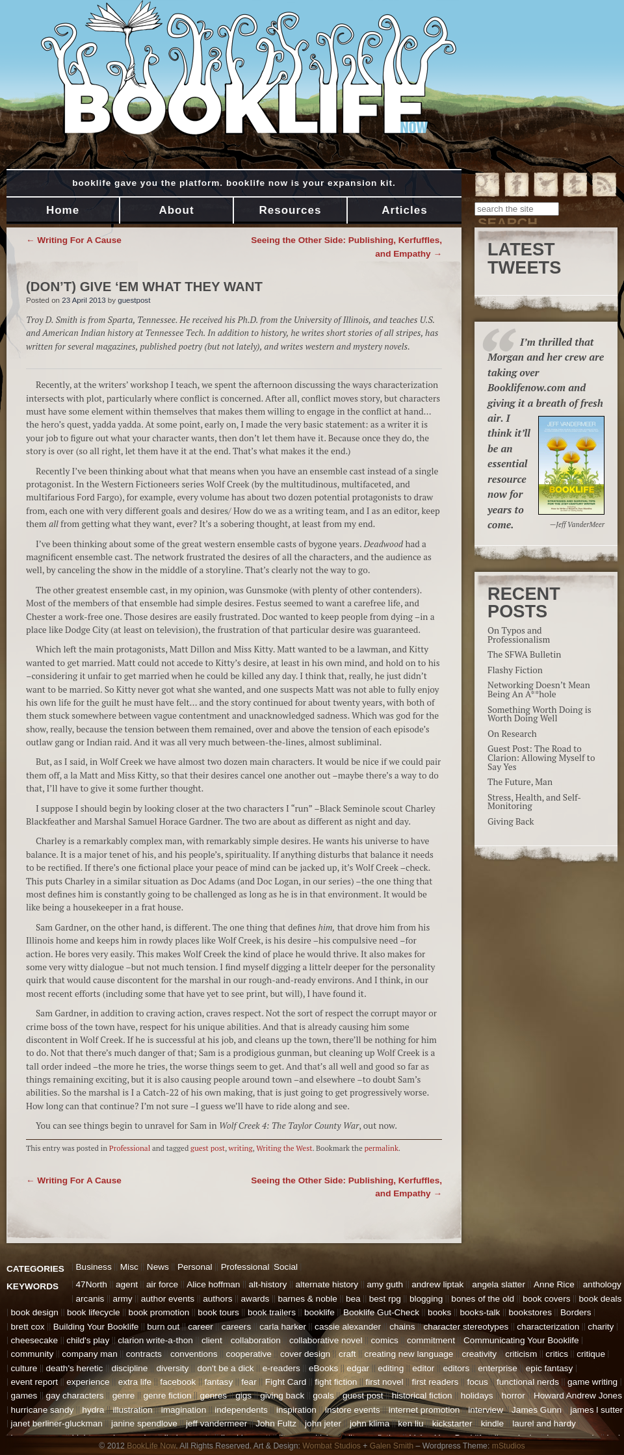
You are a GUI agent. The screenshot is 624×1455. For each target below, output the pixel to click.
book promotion (159, 1312)
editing (391, 1368)
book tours (218, 1312)
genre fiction (167, 1395)
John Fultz (275, 1423)
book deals (600, 1299)
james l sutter (596, 1410)
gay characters (74, 1395)
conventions (194, 1354)
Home (62, 210)
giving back (282, 1395)
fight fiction (336, 1382)
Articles (404, 210)
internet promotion (424, 1410)
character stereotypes (466, 1327)
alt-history (267, 1284)
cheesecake (34, 1340)
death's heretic (74, 1368)
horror (513, 1395)
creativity (479, 1354)
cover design (305, 1354)
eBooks (323, 1368)
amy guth (385, 1284)
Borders (576, 1312)
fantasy (218, 1382)
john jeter (323, 1423)
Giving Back (511, 821)
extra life (134, 1382)
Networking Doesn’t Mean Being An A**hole (539, 689)
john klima (369, 1423)
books (439, 1312)
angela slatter (498, 1284)
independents (241, 1410)
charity (601, 1327)
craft (347, 1354)
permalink (381, 1148)
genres (214, 1395)
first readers (435, 1382)
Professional (129, 1148)
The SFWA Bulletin (524, 654)
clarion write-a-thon (155, 1340)
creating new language (409, 1354)
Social (286, 1267)
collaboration (256, 1340)
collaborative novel (326, 1340)
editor (423, 1368)
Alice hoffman (213, 1284)
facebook (178, 1382)
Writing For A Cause (74, 240)
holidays (477, 1395)
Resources (290, 210)
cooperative (249, 1354)
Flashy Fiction (515, 670)
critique (591, 1354)
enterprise (497, 1368)
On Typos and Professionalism (519, 634)
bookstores (530, 1312)
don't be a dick (225, 1368)
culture (24, 1368)
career (200, 1327)
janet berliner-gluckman (57, 1423)
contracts (144, 1354)
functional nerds (528, 1382)
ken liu (410, 1423)
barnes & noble (307, 1299)
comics (384, 1340)
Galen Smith (391, 1445)
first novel (384, 1382)
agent (127, 1284)
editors (456, 1368)
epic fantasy (549, 1368)
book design (34, 1312)
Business (94, 1267)
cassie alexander (348, 1327)
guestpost (134, 300)
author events (167, 1299)
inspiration (296, 1410)
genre (123, 1395)
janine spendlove (144, 1423)
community (32, 1354)
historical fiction (422, 1395)
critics (556, 1354)
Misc (129, 1267)
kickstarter (452, 1423)
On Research (512, 734)
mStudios (508, 1445)
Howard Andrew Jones (578, 1395)
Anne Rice (554, 1284)
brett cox (28, 1327)
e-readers (281, 1368)
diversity (172, 1368)
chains (402, 1327)
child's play (87, 1340)
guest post (207, 1148)
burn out (163, 1327)
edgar (357, 1368)
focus (477, 1382)
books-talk (480, 1312)
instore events (352, 1410)
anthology (602, 1284)
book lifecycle (93, 1312)
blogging (426, 1299)
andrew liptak (437, 1284)
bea (353, 1299)
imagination (184, 1410)
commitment (431, 1340)
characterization (548, 1327)
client (212, 1340)
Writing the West (284, 1148)
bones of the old (482, 1299)
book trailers (272, 1312)
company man (89, 1354)
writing (241, 1148)
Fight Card (285, 1382)
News (158, 1267)
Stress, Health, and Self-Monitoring (534, 802)
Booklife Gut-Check (381, 1312)
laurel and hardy (544, 1423)
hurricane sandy (42, 1410)
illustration (132, 1410)
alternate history (326, 1284)
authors (217, 1299)
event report (34, 1382)
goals (323, 1395)
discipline (129, 1368)
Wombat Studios (331, 1445)
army (122, 1299)
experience (88, 1382)
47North (91, 1284)
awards (255, 1299)
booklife (319, 1312)
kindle (492, 1423)
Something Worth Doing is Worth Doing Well (540, 714)
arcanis (90, 1299)
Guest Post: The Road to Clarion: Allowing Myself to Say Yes (541, 757)
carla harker (282, 1327)
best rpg (385, 1299)
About (176, 210)
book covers (546, 1299)
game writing (592, 1382)
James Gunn (537, 1410)
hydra (93, 1410)
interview (485, 1410)
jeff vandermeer (216, 1423)
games (24, 1395)
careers (236, 1327)
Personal (195, 1267)
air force (162, 1284)
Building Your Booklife (96, 1327)
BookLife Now (151, 1445)
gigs (243, 1395)
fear (248, 1382)
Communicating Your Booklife (521, 1340)
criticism (521, 1354)
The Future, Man (520, 782)
